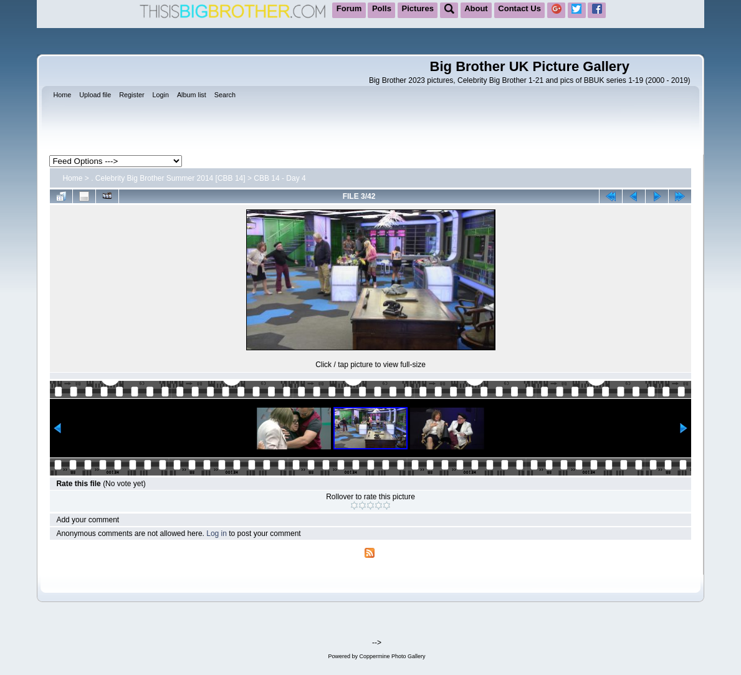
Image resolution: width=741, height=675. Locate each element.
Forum (349, 8)
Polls (381, 8)
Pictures (418, 8)
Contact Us (519, 8)
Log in (216, 533)
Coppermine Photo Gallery (392, 656)
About (476, 8)
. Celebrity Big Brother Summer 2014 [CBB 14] (168, 178)
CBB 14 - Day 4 (279, 178)
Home (72, 178)
